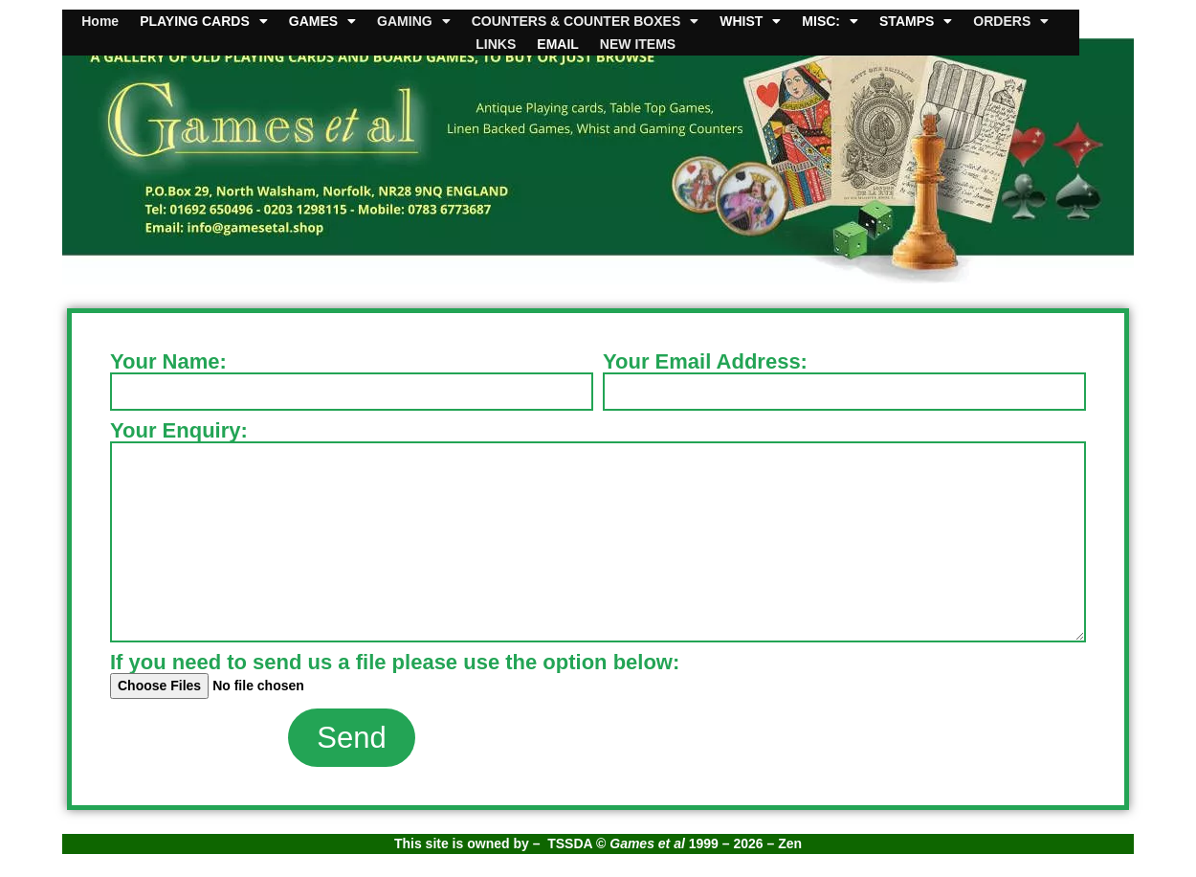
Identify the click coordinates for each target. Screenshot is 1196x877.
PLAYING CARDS (204, 21)
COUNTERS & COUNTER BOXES (585, 21)
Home (100, 21)
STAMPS (915, 21)
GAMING (414, 21)
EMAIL (558, 44)
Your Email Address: (705, 361)
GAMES (322, 21)
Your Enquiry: (179, 430)
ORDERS (1011, 21)
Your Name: (168, 361)
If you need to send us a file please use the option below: (394, 662)
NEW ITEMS (638, 44)
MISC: (830, 21)
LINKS (496, 44)
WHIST (750, 21)
